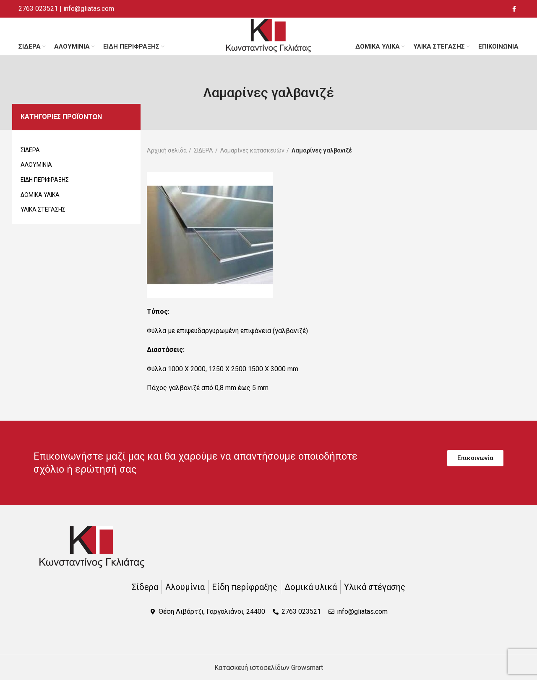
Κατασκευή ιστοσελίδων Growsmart (268, 668)
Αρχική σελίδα (167, 150)
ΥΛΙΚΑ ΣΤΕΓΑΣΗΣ (43, 209)
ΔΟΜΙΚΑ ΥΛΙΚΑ (40, 194)
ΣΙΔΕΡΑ (30, 150)
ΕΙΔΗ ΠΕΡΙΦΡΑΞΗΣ (45, 179)
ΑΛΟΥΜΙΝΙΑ (36, 164)
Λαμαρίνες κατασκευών (252, 150)
